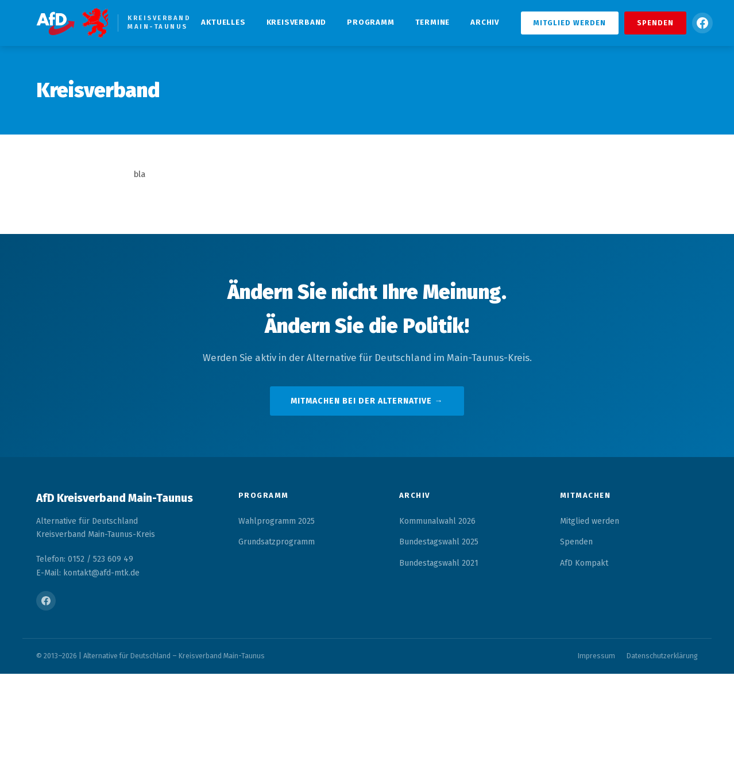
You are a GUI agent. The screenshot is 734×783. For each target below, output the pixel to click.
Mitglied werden (570, 22)
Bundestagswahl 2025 (438, 542)
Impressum (596, 655)
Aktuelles (223, 22)
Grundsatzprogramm (276, 542)
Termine (432, 22)
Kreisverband (296, 22)
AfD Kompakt (584, 563)
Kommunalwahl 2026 (437, 521)
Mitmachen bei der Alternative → (367, 401)
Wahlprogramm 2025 (276, 521)
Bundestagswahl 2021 (438, 563)
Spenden (655, 22)
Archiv (484, 22)
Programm (370, 22)
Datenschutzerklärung (662, 655)
